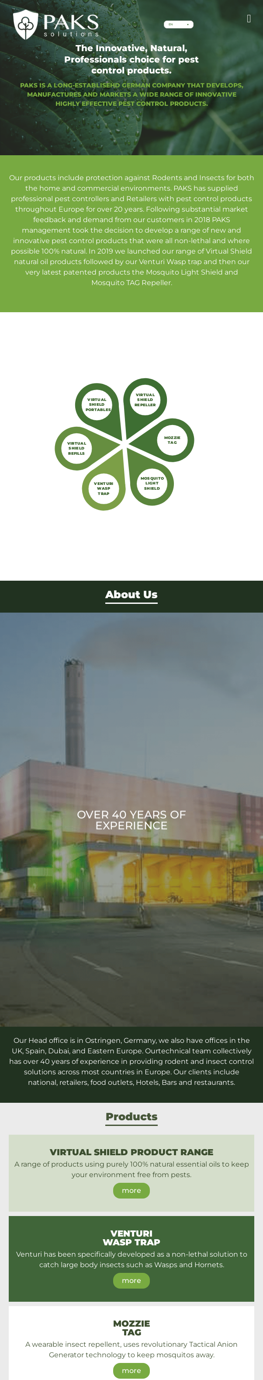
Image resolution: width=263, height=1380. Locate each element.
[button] (249, 18)
